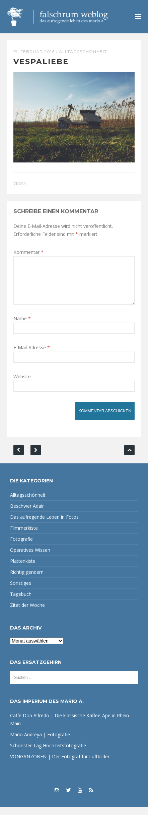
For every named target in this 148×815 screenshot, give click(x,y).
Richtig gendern (27, 580)
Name (22, 326)
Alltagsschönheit (83, 51)
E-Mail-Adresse (31, 355)
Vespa (19, 183)
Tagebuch (20, 602)
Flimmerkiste (24, 536)
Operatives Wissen (30, 558)
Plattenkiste (22, 569)
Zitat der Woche (27, 613)
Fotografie (21, 547)
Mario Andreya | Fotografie (40, 742)
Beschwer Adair (27, 514)
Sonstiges (20, 591)
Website (22, 384)
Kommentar (28, 252)
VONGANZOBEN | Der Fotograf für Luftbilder (59, 764)
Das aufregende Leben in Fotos (44, 525)
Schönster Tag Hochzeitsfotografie (48, 753)
